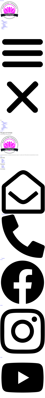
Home (2, 20)
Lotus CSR (3, 27)
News (2, 28)
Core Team (4, 22)
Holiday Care (4, 26)
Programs (3, 23)
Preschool (4, 24)
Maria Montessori (5, 21)
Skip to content (2, 0)
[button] (22, 75)
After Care (4, 25)
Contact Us (3, 129)
